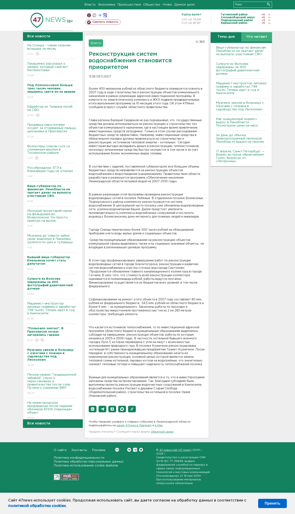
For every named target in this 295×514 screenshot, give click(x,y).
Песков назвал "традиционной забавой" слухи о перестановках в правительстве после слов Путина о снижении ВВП (51, 384)
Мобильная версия (89, 15)
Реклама (98, 450)
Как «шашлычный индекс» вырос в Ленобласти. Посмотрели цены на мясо (237, 122)
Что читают (256, 36)
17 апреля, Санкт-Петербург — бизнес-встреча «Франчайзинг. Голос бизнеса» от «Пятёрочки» (240, 156)
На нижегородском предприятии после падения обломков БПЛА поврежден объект (51, 410)
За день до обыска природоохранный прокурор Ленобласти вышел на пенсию (240, 138)
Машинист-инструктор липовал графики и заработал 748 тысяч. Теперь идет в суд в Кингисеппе (51, 311)
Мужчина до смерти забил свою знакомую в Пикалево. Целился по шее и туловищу (51, 241)
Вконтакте (117, 450)
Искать (268, 4)
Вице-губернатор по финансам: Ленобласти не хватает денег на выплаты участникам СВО (241, 51)
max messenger (105, 15)
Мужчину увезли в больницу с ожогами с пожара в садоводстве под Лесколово (240, 106)
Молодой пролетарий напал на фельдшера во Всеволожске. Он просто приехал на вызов (51, 219)
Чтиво (167, 4)
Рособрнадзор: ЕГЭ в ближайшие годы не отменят (51, 172)
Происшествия (129, 4)
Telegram (135, 450)
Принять (272, 503)
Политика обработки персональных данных (89, 461)
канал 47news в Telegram (134, 425)
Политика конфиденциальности (79, 457)
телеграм (100, 15)
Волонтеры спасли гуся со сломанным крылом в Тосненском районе (51, 152)
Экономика (106, 4)
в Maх (159, 425)
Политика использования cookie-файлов (86, 465)
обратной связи (162, 432)
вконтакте (94, 15)
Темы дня (226, 36)
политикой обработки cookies (37, 506)
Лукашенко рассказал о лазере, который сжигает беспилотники (51, 69)
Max (141, 450)
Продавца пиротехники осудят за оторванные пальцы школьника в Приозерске (51, 130)
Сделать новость (105, 22)
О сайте (60, 450)
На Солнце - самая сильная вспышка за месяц (51, 50)
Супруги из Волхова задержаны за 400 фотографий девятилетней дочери (237, 69)
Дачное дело (184, 4)
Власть (90, 4)
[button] (92, 409)
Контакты (79, 450)
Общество (151, 4)
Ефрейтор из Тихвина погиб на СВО (51, 111)
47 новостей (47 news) (175, 450)
